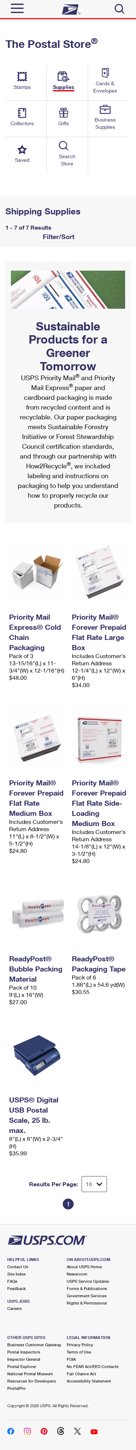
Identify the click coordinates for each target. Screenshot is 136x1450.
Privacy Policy (80, 1344)
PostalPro (16, 1388)
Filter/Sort (57, 237)
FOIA (71, 1359)
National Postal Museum (30, 1373)
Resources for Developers (31, 1381)
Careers (14, 1308)
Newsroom (77, 1274)
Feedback (16, 1288)
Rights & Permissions (87, 1303)
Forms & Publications (87, 1288)
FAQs (12, 1281)
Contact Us (17, 1266)
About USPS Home (84, 1266)
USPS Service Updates (88, 1281)
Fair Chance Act (81, 1373)
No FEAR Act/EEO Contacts (93, 1366)
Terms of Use (79, 1352)
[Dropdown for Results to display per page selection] (94, 1184)
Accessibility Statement (89, 1381)
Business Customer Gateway (34, 1344)
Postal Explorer (21, 1366)
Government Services (87, 1295)
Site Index (16, 1274)
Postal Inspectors (23, 1352)
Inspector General (23, 1359)
